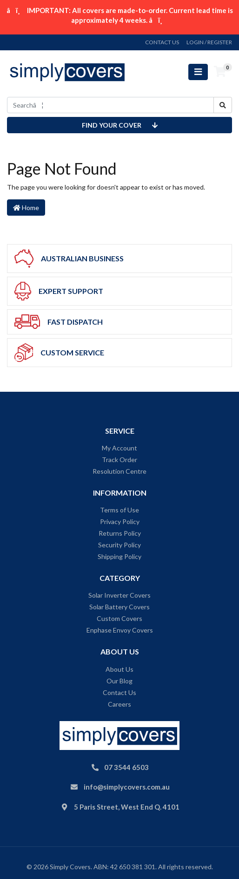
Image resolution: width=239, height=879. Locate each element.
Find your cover (120, 125)
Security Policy (119, 545)
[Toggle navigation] (198, 72)
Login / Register (209, 42)
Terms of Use (119, 510)
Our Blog (119, 681)
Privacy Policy (119, 521)
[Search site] (222, 105)
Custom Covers (119, 618)
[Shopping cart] (220, 71)
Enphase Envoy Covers (119, 630)
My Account (119, 448)
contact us (162, 42)
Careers (119, 704)
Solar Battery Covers (119, 607)
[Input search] (110, 105)
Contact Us (119, 692)
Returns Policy (120, 533)
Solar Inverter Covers (119, 595)
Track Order (119, 459)
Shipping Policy (119, 556)
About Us (119, 669)
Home (26, 207)
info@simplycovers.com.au (127, 787)
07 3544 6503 (126, 767)
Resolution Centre (119, 471)
